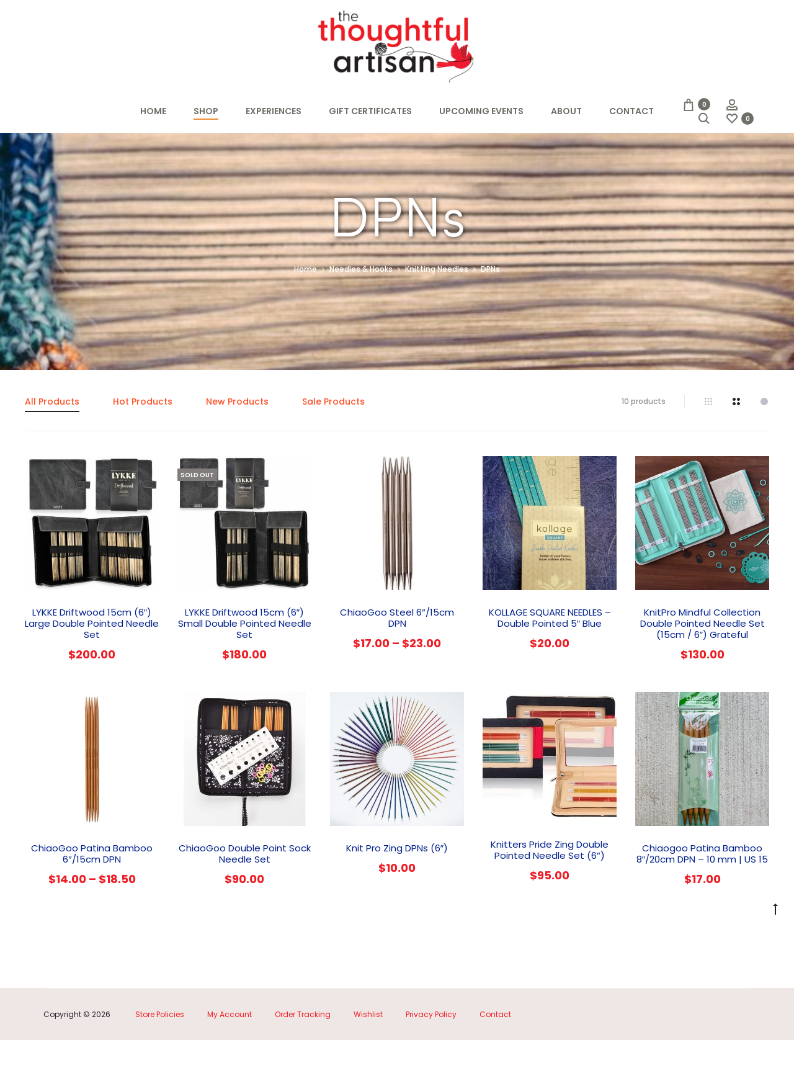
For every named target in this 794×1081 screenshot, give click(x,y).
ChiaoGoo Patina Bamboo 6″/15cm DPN (92, 895)
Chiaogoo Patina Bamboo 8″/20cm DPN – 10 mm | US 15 (702, 895)
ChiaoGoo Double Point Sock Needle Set (245, 895)
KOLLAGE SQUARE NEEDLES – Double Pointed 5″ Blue (550, 659)
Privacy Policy (431, 1055)
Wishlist (368, 1055)
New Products (237, 442)
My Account (229, 1055)
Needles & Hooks (361, 310)
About (566, 111)
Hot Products (142, 442)
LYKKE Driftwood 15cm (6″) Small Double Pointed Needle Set (244, 665)
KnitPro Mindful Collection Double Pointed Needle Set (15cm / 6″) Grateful (702, 665)
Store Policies (159, 1055)
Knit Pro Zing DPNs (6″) (397, 889)
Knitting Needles (436, 310)
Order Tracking (303, 1055)
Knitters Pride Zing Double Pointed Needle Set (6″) (550, 891)
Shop (206, 111)
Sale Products (333, 442)
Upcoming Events (481, 111)
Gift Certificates (370, 111)
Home (153, 111)
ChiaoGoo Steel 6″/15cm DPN (396, 659)
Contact (631, 111)
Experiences (273, 111)
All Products (52, 442)
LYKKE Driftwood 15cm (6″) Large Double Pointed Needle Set (92, 665)
